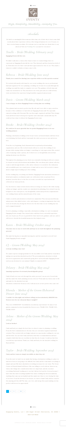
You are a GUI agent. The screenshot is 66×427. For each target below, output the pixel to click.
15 (20, 391)
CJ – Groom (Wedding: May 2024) (25, 245)
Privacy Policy (41, 422)
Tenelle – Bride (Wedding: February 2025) (29, 52)
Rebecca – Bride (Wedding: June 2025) (27, 75)
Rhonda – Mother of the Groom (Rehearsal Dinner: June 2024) (30, 292)
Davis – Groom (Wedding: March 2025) (28, 99)
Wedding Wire (31, 46)
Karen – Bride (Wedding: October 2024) (28, 225)
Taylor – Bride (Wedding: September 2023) (30, 350)
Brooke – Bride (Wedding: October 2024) (28, 125)
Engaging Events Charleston (33, 14)
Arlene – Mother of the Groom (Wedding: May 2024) (32, 318)
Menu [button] (34, 5)
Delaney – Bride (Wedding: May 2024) (27, 267)
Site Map (48, 422)
